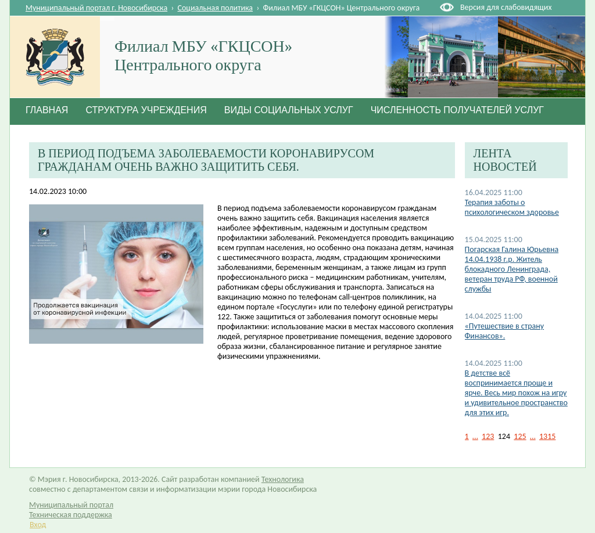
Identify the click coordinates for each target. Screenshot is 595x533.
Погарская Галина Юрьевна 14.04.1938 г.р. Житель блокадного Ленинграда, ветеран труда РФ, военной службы (512, 269)
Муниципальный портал (71, 505)
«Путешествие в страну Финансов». (504, 331)
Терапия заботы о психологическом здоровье (512, 207)
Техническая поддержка (70, 515)
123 (488, 436)
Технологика (282, 479)
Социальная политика (215, 8)
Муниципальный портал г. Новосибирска (96, 8)
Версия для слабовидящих (505, 7)
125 (520, 436)
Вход (38, 525)
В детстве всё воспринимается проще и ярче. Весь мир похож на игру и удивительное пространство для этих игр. (516, 392)
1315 (547, 436)
